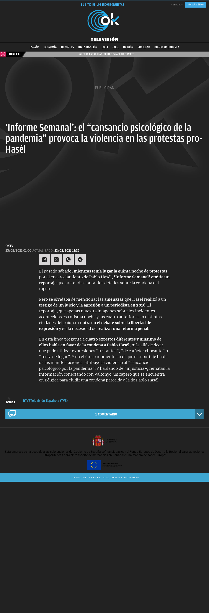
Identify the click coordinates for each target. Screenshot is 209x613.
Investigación (87, 47)
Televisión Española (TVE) (49, 401)
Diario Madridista (166, 47)
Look (105, 47)
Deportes (67, 47)
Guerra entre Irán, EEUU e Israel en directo (107, 54)
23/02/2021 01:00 (18, 251)
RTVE (26, 401)
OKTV (9, 246)
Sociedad (144, 47)
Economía (50, 47)
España (34, 47)
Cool (116, 47)
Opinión (128, 47)
